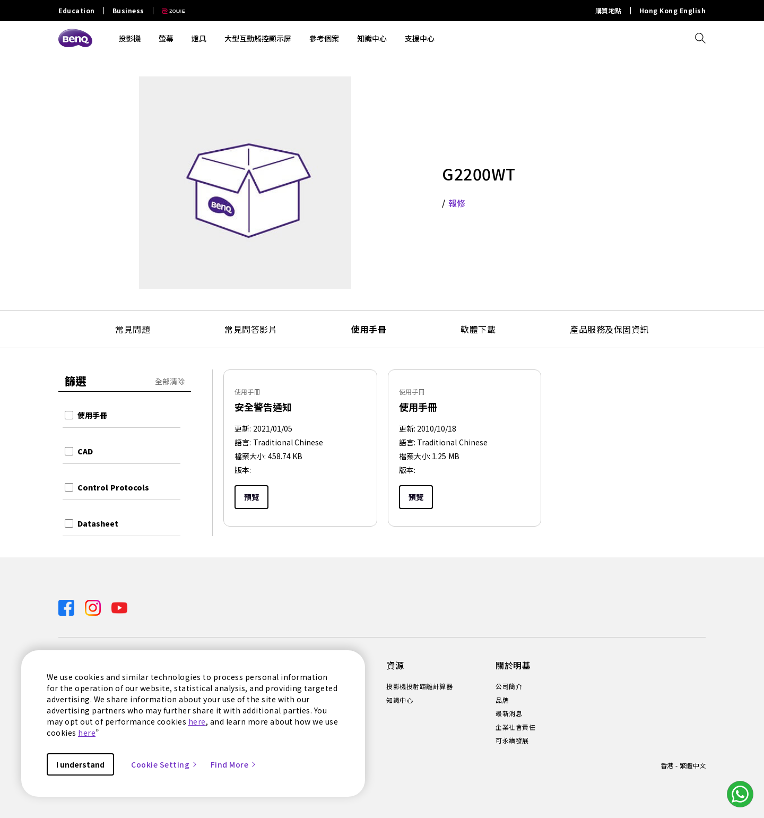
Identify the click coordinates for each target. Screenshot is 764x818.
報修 (457, 202)
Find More (234, 764)
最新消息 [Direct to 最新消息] (509, 713)
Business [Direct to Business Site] (128, 10)
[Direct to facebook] (67, 606)
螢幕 (166, 38)
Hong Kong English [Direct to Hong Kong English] (672, 10)
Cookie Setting (164, 764)
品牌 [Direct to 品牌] (502, 700)
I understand (80, 764)
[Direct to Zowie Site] (169, 10)
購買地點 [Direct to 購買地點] (608, 10)
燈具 (199, 38)
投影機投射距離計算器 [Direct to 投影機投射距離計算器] (419, 686)
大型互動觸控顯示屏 (257, 38)
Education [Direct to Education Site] (76, 10)
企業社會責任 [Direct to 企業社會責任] (515, 727)
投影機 (129, 38)
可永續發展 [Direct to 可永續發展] (512, 740)
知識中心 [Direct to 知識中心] (399, 700)
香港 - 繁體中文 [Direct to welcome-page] (683, 765)
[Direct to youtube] (119, 606)
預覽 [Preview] (251, 497)
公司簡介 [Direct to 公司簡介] (509, 686)
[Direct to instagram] (94, 606)
